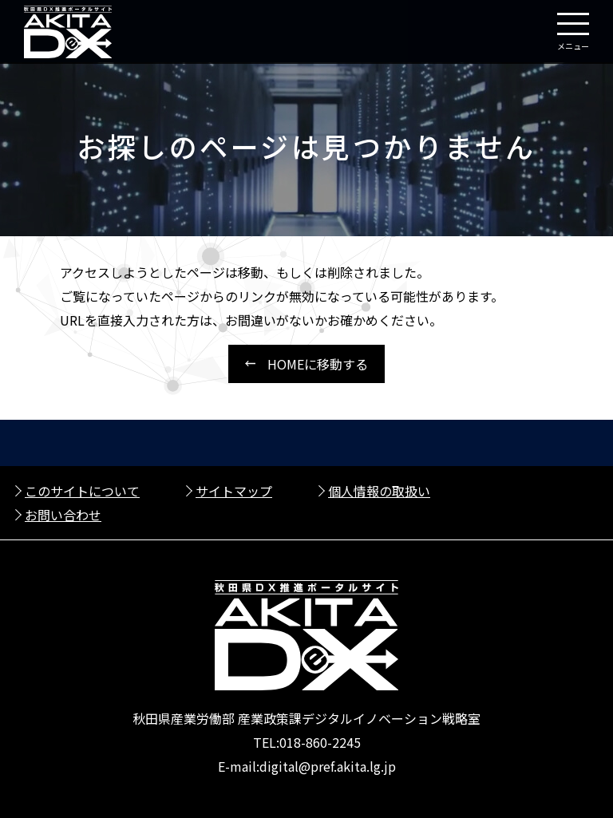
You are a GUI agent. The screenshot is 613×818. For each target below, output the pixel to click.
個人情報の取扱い (379, 490)
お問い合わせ (63, 514)
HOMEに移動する (317, 363)
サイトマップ (234, 490)
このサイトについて (82, 490)
